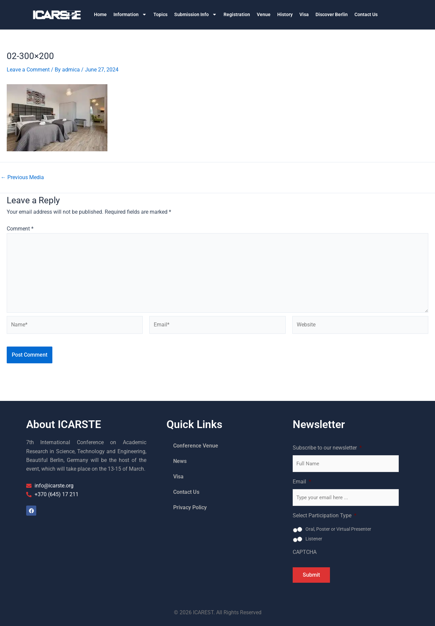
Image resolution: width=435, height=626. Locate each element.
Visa (304, 14)
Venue (264, 14)
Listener (313, 538)
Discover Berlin (332, 14)
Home (100, 14)
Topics (160, 14)
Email (302, 481)
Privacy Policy (190, 507)
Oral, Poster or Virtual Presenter (338, 529)
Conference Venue (195, 445)
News (180, 461)
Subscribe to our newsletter (327, 448)
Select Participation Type (324, 515)
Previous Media (22, 177)
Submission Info (195, 14)
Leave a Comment (28, 69)
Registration (237, 14)
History (285, 14)
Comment (20, 228)
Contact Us (366, 14)
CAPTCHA (305, 552)
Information (130, 14)
